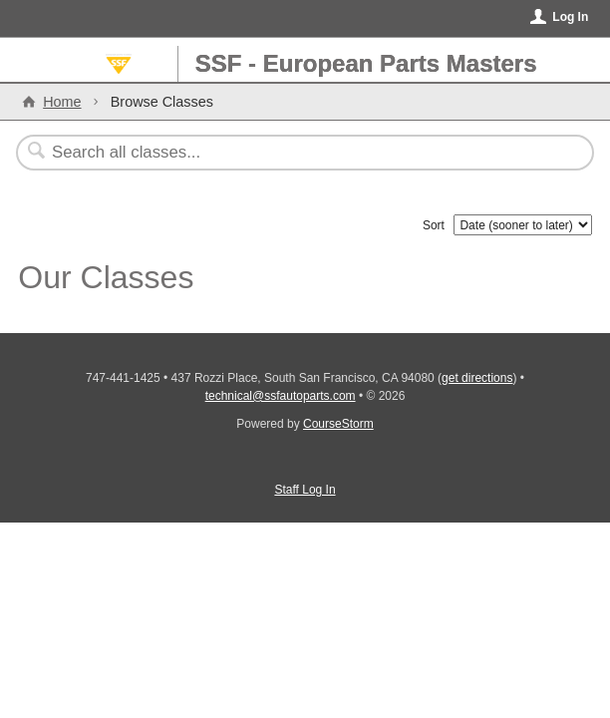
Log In (570, 17)
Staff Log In (304, 490)
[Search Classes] (294, 153)
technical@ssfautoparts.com (280, 396)
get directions (477, 378)
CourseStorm (338, 424)
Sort (434, 225)
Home (62, 102)
